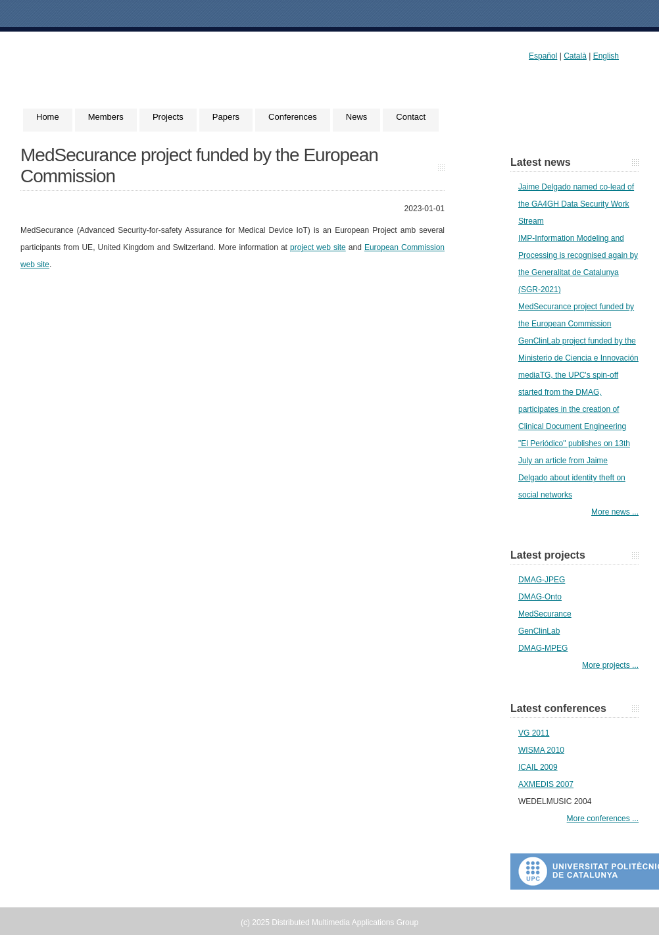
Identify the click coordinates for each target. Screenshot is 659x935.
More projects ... (610, 665)
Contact (411, 117)
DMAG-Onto (540, 596)
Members (106, 117)
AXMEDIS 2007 (546, 784)
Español (543, 56)
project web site (318, 247)
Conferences (292, 117)
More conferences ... (603, 818)
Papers (225, 117)
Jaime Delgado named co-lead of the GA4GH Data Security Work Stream (576, 204)
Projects (168, 117)
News (357, 117)
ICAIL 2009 (538, 767)
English (606, 56)
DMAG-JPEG (541, 579)
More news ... (615, 512)
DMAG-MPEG (543, 648)
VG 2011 (533, 733)
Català (575, 56)
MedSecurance (545, 614)
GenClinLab (539, 631)
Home (47, 117)
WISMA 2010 (541, 750)
